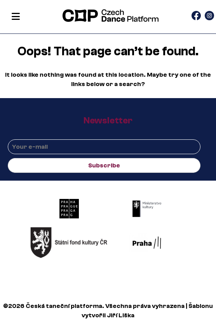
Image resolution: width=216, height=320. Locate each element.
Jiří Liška (120, 315)
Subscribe (104, 165)
